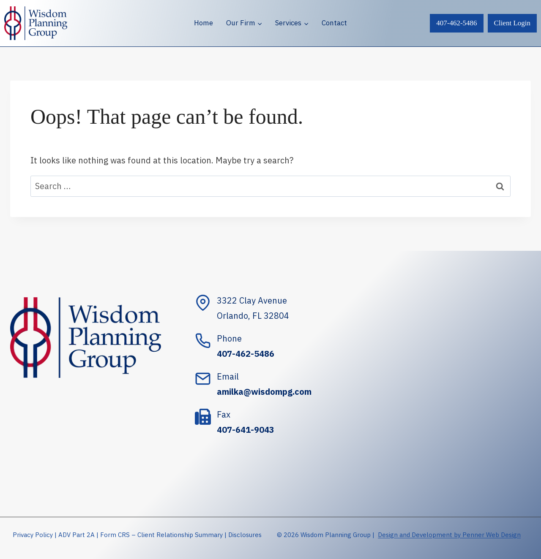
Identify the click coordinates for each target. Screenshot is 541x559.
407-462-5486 (456, 23)
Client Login (512, 23)
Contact (334, 22)
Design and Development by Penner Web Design (449, 535)
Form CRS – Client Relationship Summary (161, 535)
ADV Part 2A (76, 535)
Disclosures (245, 535)
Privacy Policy (33, 535)
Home (203, 22)
